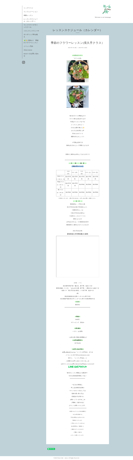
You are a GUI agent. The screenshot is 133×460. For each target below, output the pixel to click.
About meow (28, 50)
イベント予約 (28, 46)
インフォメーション (31, 11)
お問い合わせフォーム (69, 352)
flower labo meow (62, 458)
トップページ (28, 8)
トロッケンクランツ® (31, 31)
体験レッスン (28, 15)
